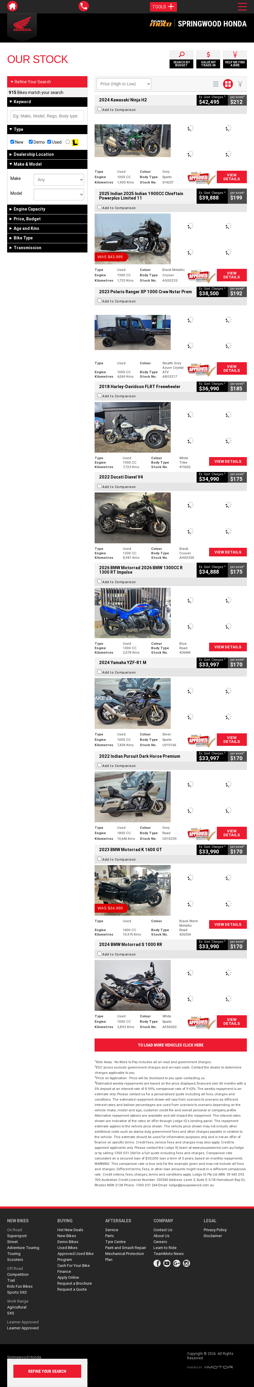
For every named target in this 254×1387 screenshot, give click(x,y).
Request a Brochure (74, 1283)
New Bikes (66, 1235)
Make (15, 178)
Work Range (18, 1301)
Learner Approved (23, 1322)
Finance (64, 1271)
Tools (163, 7)
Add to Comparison (119, 110)
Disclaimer (213, 1235)
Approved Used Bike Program (75, 1256)
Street (12, 1241)
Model (16, 193)
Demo (37, 142)
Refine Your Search (30, 81)
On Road (14, 1229)
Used (54, 142)
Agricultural (16, 1307)
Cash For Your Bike (73, 1265)
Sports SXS (17, 1292)
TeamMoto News (168, 1253)
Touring (14, 1253)
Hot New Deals (70, 1229)
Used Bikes (67, 1247)
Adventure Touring (23, 1247)
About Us (161, 1235)
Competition (18, 1274)
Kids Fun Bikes (20, 1286)
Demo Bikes (68, 1241)
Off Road (15, 1268)
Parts (109, 1235)
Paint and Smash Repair (125, 1247)
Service (111, 1229)
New (16, 142)
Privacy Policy (215, 1229)
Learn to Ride (165, 1247)
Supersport (17, 1235)
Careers (160, 1241)
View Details (231, 176)
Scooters (15, 1259)
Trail (11, 1280)
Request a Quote (72, 1289)
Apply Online (68, 1277)
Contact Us (163, 1229)
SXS (10, 1313)
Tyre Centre (115, 1241)
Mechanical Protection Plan (124, 1256)
